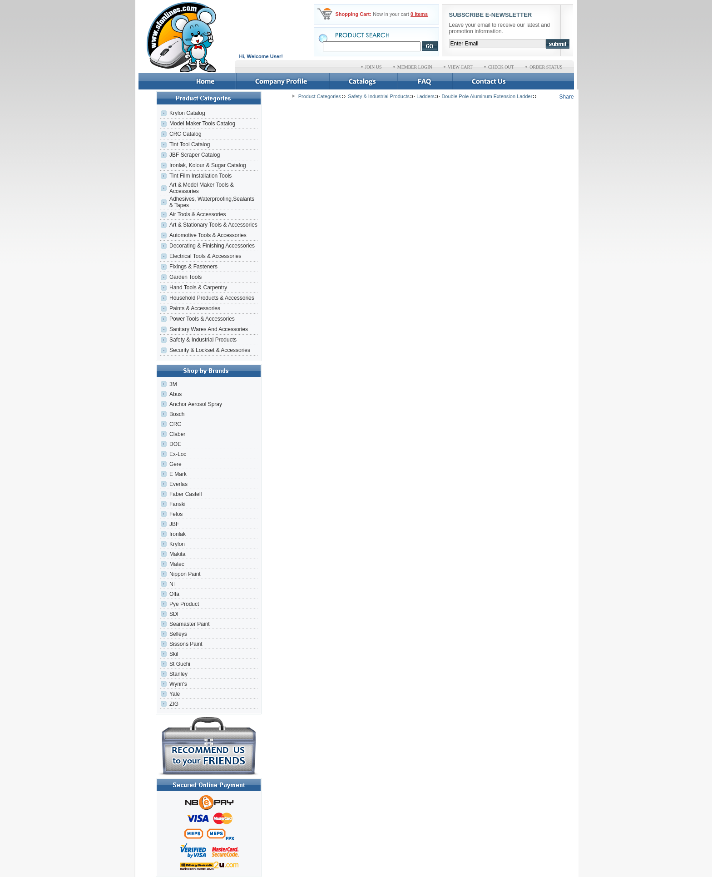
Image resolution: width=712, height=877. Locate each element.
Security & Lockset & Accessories (209, 350)
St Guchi (179, 664)
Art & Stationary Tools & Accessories (213, 225)
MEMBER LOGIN (414, 66)
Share (566, 97)
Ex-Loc (177, 454)
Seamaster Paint (189, 624)
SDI (173, 614)
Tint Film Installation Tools (200, 176)
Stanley (178, 674)
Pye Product (184, 604)
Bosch (176, 414)
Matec (176, 564)
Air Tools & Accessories (197, 214)
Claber (177, 434)
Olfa (174, 594)
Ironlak (177, 534)
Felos (176, 514)
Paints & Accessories (195, 308)
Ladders (425, 96)
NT (173, 584)
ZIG (173, 704)
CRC (175, 424)
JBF (174, 524)
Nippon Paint (185, 574)
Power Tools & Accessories (202, 319)
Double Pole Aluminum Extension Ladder (486, 96)
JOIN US (373, 66)
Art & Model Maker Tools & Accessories (201, 188)
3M (173, 384)
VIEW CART (460, 66)
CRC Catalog (185, 134)
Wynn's (178, 684)
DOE (175, 444)
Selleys (178, 634)
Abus (175, 394)
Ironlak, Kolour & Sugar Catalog (207, 165)
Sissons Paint (186, 644)
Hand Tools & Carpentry (198, 287)
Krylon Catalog (187, 113)
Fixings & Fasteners (193, 266)
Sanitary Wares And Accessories (208, 329)
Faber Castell (185, 494)
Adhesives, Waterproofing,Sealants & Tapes (211, 202)
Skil (173, 654)
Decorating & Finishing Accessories (212, 246)
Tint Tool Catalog (189, 144)
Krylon (177, 544)
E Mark (178, 474)
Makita (177, 554)
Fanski (177, 504)
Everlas (178, 484)
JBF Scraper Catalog (194, 155)
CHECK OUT (501, 66)
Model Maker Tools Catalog (202, 123)
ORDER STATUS (545, 66)
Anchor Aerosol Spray (195, 404)
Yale (174, 694)
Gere (175, 464)
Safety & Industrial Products (203, 340)
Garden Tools (185, 277)
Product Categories (319, 96)
